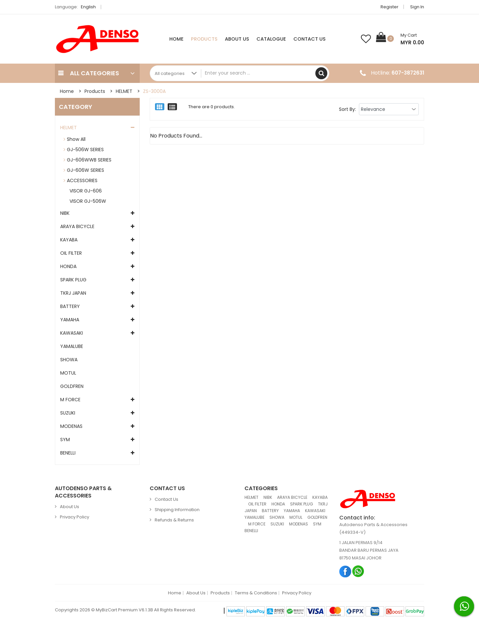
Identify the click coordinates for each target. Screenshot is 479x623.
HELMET (124, 91)
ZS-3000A (154, 91)
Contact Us (309, 39)
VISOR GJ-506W (86, 201)
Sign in (417, 7)
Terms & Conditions (256, 593)
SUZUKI (67, 413)
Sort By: (347, 109)
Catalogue (271, 39)
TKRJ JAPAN (73, 293)
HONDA (68, 266)
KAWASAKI (71, 333)
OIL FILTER (71, 253)
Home (176, 39)
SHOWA (69, 359)
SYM (65, 439)
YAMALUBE (71, 346)
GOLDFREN (71, 386)
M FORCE (70, 399)
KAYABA (69, 239)
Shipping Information (177, 509)
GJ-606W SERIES (85, 170)
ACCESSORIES (82, 180)
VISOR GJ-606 (84, 190)
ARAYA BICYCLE (77, 226)
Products (204, 39)
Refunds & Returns (174, 520)
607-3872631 (408, 72)
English (90, 7)
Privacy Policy (74, 517)
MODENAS (71, 426)
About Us (237, 39)
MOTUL (68, 373)
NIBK (65, 213)
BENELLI (68, 453)
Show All (76, 139)
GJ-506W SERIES (85, 149)
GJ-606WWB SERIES (89, 159)
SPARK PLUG (73, 279)
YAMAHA (69, 319)
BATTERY (70, 306)
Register (390, 7)
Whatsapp (358, 571)
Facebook (345, 571)
